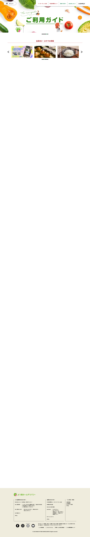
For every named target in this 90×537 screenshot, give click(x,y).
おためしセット (72, 3)
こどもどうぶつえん (49, 527)
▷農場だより (54, 511)
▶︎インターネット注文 (58, 502)
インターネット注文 (42, 3)
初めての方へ (63, 3)
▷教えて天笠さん (60, 511)
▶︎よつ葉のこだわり (18, 509)
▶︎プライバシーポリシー (58, 525)
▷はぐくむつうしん (55, 510)
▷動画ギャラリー (55, 514)
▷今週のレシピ (60, 513)
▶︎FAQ (16, 515)
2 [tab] (43, 59)
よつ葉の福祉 (41, 527)
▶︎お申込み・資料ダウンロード (27, 502)
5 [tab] (46, 59)
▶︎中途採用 (68, 503)
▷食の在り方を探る (38, 504)
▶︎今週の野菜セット (50, 502)
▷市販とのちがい (35, 509)
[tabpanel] (45, 16)
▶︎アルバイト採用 (70, 504)
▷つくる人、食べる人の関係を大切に (28, 504)
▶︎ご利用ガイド (17, 513)
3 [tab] (44, 59)
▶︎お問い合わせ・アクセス (48, 525)
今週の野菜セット (54, 3)
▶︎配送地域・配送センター (63, 523)
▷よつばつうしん (55, 509)
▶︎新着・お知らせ (47, 523)
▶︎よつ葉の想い (17, 504)
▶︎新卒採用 (68, 502)
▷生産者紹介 (54, 513)
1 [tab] (42, 59)
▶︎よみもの (49, 509)
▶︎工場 (54, 523)
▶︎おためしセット (18, 502)
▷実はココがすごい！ (27, 510)
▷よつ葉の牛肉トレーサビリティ (27, 506)
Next (81, 52)
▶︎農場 (51, 523)
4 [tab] (45, 59)
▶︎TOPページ (40, 523)
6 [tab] (47, 59)
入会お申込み (81, 3)
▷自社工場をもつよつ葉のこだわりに (28, 505)
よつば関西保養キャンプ (70, 527)
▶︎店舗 (57, 523)
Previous (8, 52)
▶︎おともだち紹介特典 (50, 506)
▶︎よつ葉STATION (71, 523)
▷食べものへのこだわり (27, 509)
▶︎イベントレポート (50, 516)
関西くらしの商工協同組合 (59, 527)
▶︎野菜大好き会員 (50, 504)
